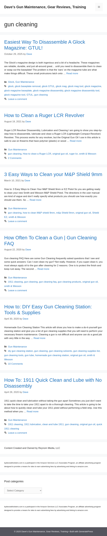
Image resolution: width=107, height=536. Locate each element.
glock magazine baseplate (18, 90)
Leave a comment (17, 99)
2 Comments (14, 158)
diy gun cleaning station (20, 351)
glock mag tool (75, 86)
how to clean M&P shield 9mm (39, 212)
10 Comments (15, 363)
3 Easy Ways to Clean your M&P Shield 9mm (53, 174)
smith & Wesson (87, 153)
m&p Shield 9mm (65, 212)
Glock (11, 82)
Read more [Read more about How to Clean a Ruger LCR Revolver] (76, 141)
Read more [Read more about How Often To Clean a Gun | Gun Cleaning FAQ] (43, 269)
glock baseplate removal (27, 86)
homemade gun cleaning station (52, 355)
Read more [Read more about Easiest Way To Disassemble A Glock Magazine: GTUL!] (72, 73)
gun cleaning (41, 94)
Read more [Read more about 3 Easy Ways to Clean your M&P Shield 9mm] (35, 200)
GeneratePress (86, 531)
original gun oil (60, 153)
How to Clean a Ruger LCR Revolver (44, 115)
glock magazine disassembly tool (82, 90)
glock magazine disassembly (48, 90)
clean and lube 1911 (53, 424)
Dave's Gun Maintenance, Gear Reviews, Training (45, 7)
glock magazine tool (14, 94)
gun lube (29, 355)
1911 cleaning (15, 281)
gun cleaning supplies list (86, 351)
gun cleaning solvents (60, 351)
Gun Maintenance (24, 82)
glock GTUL (48, 86)
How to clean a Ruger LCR (37, 153)
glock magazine (93, 86)
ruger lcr (73, 153)
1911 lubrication (32, 424)
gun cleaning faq (47, 281)
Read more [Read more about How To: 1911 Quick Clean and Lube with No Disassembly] (33, 411)
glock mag (61, 86)
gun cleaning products (69, 281)
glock (11, 86)
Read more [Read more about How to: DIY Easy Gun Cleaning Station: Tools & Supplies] (39, 338)
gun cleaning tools (13, 355)
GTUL (30, 94)
